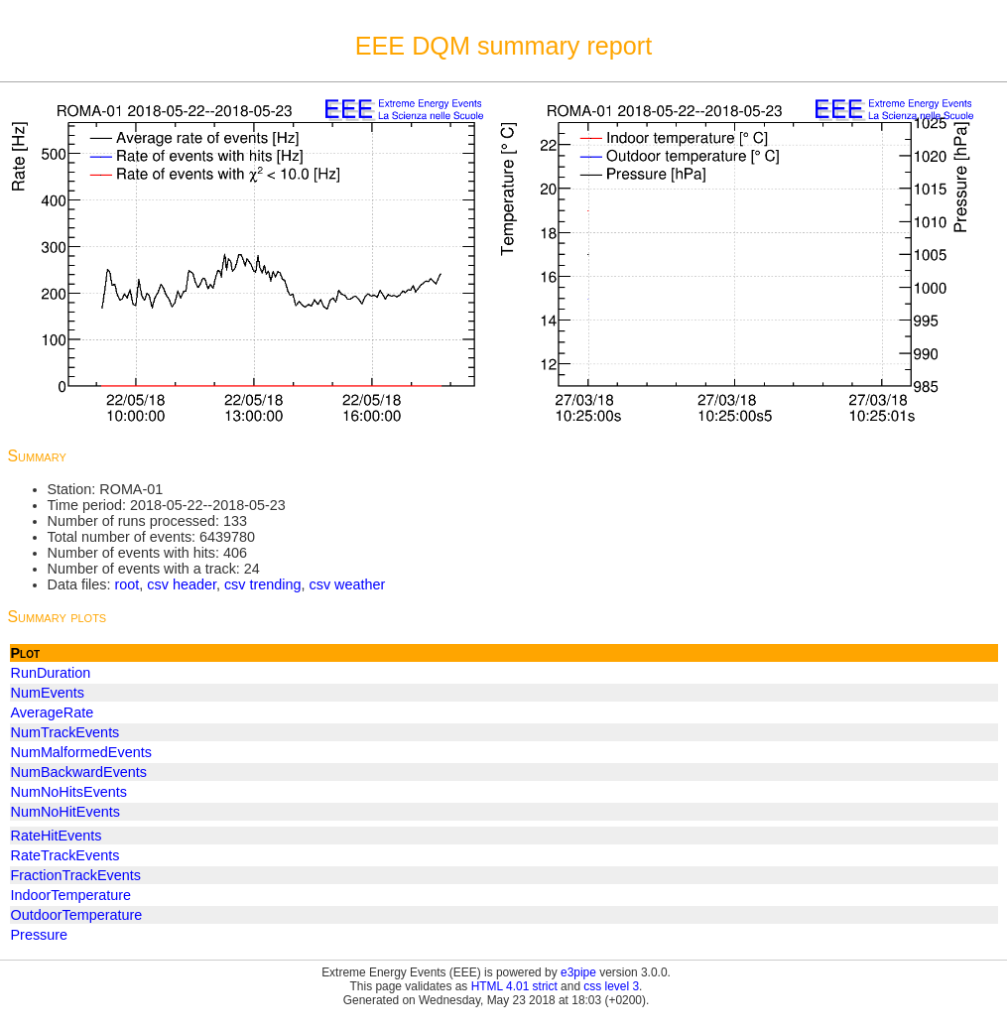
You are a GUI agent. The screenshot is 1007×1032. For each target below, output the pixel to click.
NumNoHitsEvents (69, 792)
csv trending (263, 584)
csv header (181, 584)
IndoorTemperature (71, 895)
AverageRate (52, 712)
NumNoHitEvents (65, 812)
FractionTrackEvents (76, 875)
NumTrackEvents (65, 732)
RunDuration (51, 673)
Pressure (39, 935)
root (126, 584)
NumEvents (47, 693)
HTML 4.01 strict (514, 986)
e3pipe (578, 972)
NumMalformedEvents (81, 752)
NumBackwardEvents (79, 772)
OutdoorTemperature (77, 915)
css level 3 (611, 986)
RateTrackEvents (65, 855)
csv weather (348, 584)
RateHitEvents (56, 835)
